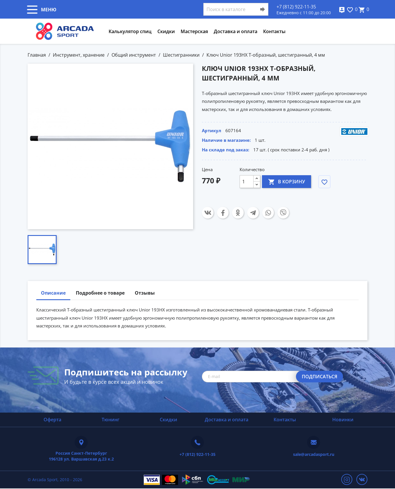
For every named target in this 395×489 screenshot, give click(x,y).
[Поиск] (235, 9)
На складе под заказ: (225, 150)
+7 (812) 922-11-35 (296, 6)
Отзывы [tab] (145, 293)
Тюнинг (110, 419)
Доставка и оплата (235, 31)
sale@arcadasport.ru (313, 454)
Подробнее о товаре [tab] (100, 293)
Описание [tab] (53, 293)
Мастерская (194, 31)
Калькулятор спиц (130, 31)
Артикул (211, 130)
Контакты (274, 31)
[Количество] (247, 181)
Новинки (342, 419)
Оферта (52, 419)
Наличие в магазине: (226, 140)
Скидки (166, 31)
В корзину (286, 181)
